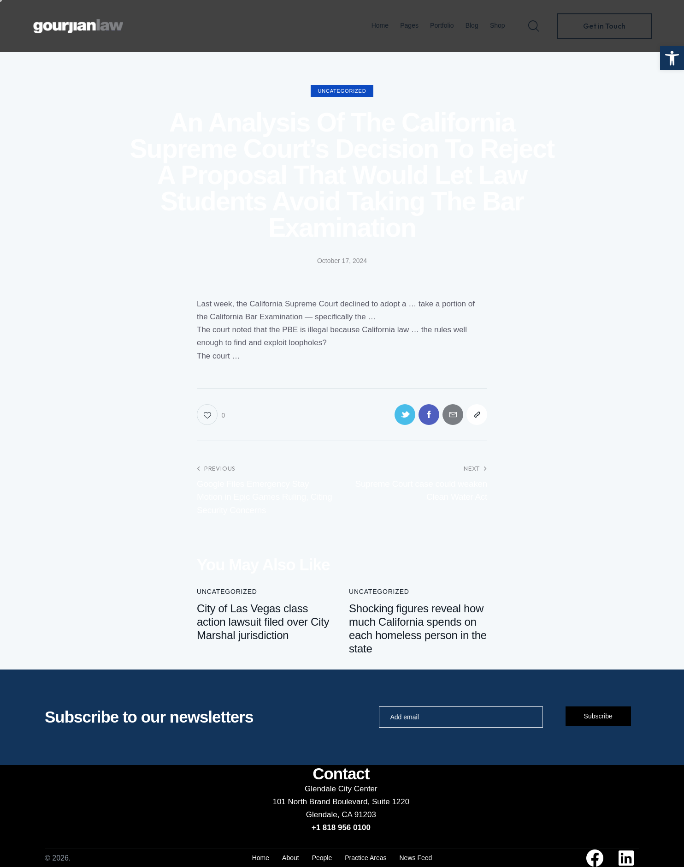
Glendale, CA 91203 (341, 814)
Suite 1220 (390, 801)
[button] (672, 58)
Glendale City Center (341, 788)
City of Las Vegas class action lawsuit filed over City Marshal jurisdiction (263, 621)
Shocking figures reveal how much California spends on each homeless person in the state (418, 628)
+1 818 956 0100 (341, 827)
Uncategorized (342, 91)
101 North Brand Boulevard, (321, 801)
